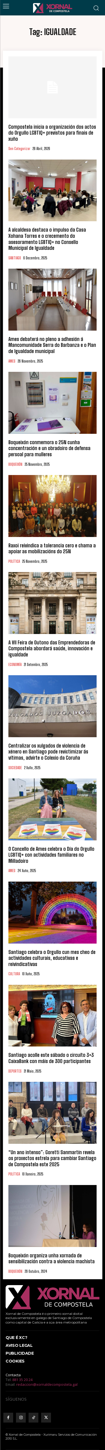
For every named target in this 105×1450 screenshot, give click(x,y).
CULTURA (14, 974)
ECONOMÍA (15, 665)
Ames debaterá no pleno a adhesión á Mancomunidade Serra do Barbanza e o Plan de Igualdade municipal (52, 345)
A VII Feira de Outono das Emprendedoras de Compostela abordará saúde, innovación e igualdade (51, 648)
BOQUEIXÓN (15, 464)
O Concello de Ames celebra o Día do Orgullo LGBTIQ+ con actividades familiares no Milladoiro (51, 855)
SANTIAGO (14, 258)
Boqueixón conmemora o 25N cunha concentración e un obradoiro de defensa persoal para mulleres (49, 448)
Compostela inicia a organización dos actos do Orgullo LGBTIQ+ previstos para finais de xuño (52, 133)
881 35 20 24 (22, 1379)
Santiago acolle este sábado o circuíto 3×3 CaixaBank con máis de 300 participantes (51, 1058)
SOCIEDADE (15, 768)
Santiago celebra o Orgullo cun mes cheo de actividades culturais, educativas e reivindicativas (51, 958)
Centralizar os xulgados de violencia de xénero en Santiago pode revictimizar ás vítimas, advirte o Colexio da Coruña (48, 752)
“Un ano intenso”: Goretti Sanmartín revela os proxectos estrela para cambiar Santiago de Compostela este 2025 (52, 1158)
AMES (11, 361)
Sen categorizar (19, 149)
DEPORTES (15, 1071)
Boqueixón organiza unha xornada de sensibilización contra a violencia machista (51, 1258)
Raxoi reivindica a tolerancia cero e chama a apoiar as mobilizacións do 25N (52, 548)
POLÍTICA (14, 561)
